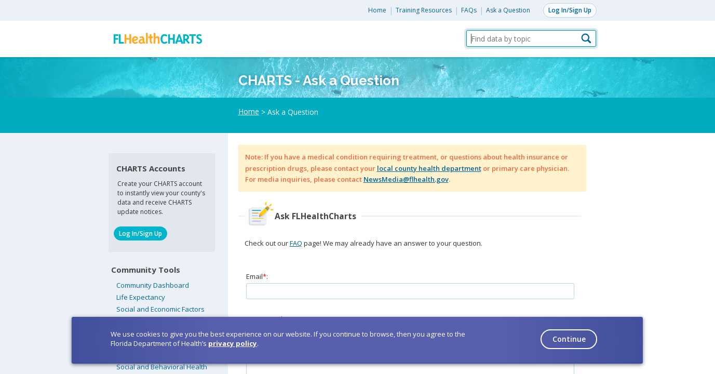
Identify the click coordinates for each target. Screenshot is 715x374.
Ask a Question (508, 10)
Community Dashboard (152, 285)
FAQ (296, 243)
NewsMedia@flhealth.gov (406, 179)
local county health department (429, 168)
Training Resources (424, 10)
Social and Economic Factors (160, 309)
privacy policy (232, 343)
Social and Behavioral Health (161, 366)
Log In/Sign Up (569, 10)
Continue (569, 339)
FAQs (469, 10)
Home (377, 10)
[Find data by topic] (531, 38)
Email (254, 276)
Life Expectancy (140, 297)
